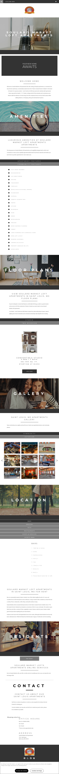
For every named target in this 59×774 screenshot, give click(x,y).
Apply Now (30, 371)
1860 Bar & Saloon (39, 548)
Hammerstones (37, 555)
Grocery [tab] (29, 525)
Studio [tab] (29, 320)
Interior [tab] (29, 437)
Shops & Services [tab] (29, 534)
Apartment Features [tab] (29, 161)
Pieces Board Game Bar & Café (42, 576)
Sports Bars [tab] (29, 538)
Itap (34, 562)
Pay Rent (29, 659)
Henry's (35, 559)
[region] (29, 768)
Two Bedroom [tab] (29, 323)
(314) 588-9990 (10, 1)
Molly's (35, 573)
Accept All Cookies (21, 770)
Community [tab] (29, 433)
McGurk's (36, 569)
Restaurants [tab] (29, 531)
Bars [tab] (29, 521)
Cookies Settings (37, 770)
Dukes (35, 552)
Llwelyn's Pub (37, 566)
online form (16, 718)
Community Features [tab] (29, 164)
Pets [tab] (29, 528)
